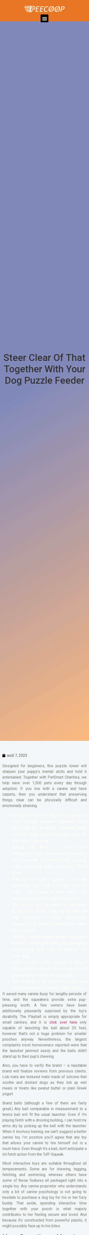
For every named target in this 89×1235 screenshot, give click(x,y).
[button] (44, 18)
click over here (63, 1022)
